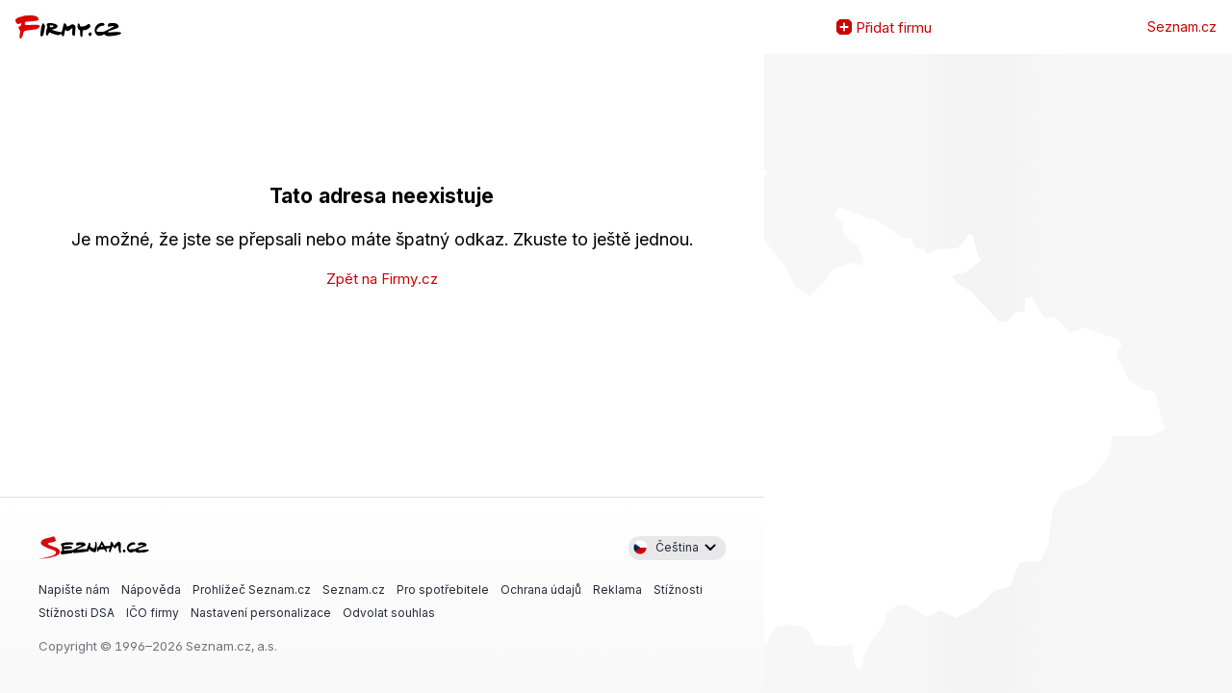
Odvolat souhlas (389, 612)
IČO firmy (152, 612)
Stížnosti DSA (76, 612)
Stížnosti (678, 588)
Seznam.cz (1182, 27)
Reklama (617, 588)
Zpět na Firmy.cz (382, 279)
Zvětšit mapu (779, 373)
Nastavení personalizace (261, 612)
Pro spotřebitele (443, 588)
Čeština (665, 547)
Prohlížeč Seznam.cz (251, 588)
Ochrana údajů (540, 588)
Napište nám (74, 588)
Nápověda (151, 588)
